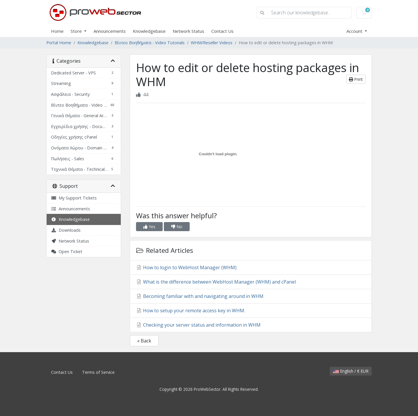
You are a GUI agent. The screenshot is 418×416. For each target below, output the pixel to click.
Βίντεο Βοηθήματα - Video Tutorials (150, 42)
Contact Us (222, 31)
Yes (149, 226)
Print (356, 79)
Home (57, 31)
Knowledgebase (149, 31)
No (176, 226)
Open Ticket (66, 251)
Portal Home (58, 42)
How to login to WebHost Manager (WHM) (186, 267)
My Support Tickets (74, 198)
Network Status (188, 31)
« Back (144, 340)
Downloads (66, 230)
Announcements (110, 31)
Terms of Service (98, 372)
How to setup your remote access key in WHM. (190, 310)
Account (354, 31)
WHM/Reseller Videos (211, 42)
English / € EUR (350, 371)
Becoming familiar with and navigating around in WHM (200, 296)
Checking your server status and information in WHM (198, 325)
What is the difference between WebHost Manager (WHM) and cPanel (216, 282)
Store (77, 31)
